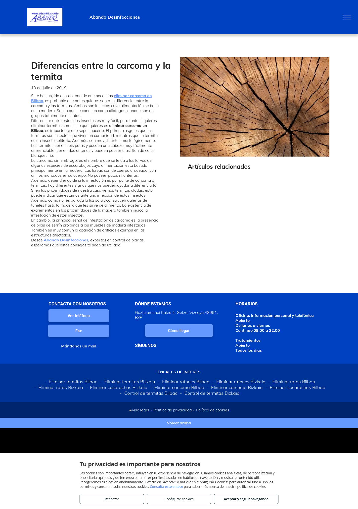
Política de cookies (212, 409)
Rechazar (112, 499)
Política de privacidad (172, 409)
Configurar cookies (179, 499)
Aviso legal (139, 409)
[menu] (347, 17)
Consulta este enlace (166, 486)
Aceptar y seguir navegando (246, 499)
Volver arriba (179, 422)
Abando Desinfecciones (66, 239)
